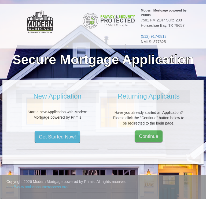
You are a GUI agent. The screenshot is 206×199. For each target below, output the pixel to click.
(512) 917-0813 (154, 36)
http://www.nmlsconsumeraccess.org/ (37, 187)
